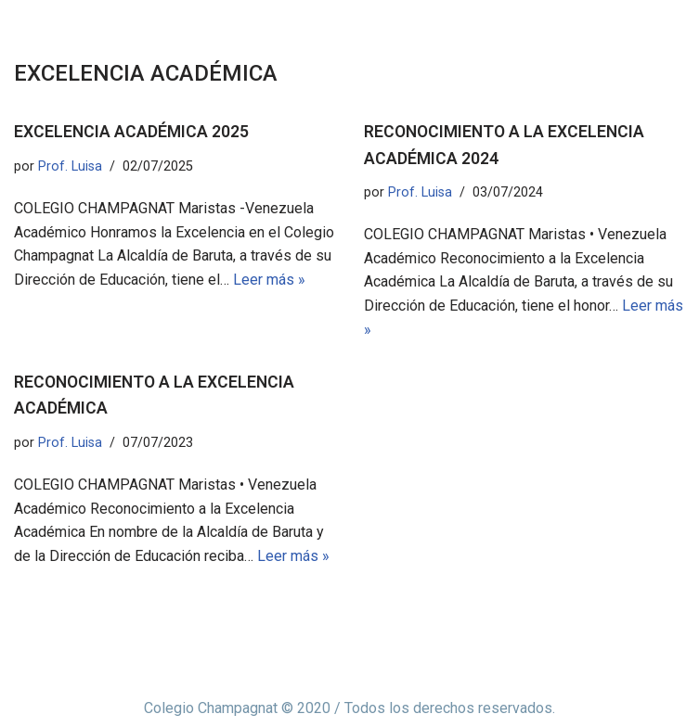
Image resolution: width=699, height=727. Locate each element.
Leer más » (269, 279)
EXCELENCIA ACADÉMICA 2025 (131, 131)
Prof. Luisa (70, 166)
